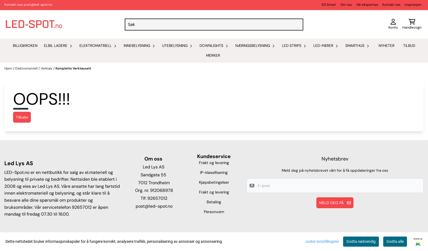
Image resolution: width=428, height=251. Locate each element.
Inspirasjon (413, 4)
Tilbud (409, 45)
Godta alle (395, 241)
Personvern (214, 211)
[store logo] (33, 24)
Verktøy (47, 68)
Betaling (214, 201)
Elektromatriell (26, 68)
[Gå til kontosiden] (393, 24)
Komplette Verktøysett (73, 68)
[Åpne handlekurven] (412, 24)
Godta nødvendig (361, 241)
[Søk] (214, 25)
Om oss (346, 4)
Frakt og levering (214, 162)
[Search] (297, 25)
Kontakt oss (391, 4)
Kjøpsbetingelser (214, 182)
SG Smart (329, 4)
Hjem (8, 68)
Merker (213, 55)
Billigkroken (25, 45)
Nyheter (386, 45)
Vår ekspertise (367, 4)
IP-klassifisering (214, 172)
